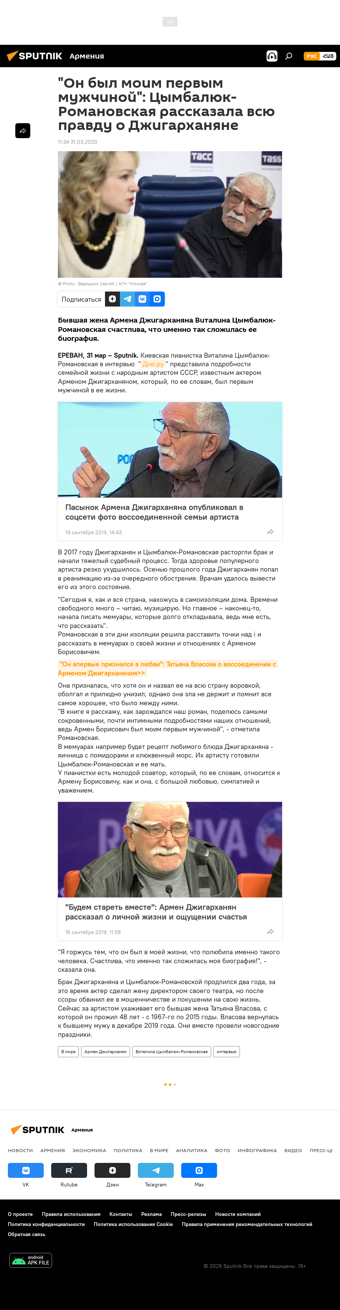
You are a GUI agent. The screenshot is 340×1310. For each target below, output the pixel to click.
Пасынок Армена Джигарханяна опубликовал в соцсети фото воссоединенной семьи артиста (154, 512)
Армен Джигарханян (105, 1051)
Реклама (151, 1214)
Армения (52, 1150)
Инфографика (257, 1150)
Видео (293, 1150)
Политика (128, 1150)
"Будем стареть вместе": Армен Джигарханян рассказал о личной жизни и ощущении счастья (156, 911)
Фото (222, 1150)
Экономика (89, 1150)
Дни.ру (153, 364)
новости (20, 1150)
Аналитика (191, 1150)
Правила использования (71, 1214)
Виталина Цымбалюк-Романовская (172, 1051)
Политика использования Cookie (133, 1224)
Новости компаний (238, 1214)
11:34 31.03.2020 (78, 142)
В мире (68, 1051)
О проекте (20, 1214)
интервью (227, 1051)
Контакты (120, 1214)
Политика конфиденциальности (46, 1224)
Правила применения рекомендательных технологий (247, 1224)
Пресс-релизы (188, 1214)
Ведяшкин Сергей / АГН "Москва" (112, 283)
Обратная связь (26, 1234)
